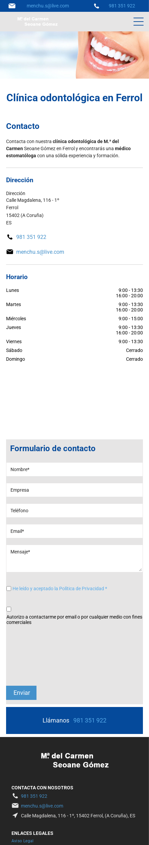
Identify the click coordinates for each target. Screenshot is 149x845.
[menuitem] (25, 787)
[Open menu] (138, 22)
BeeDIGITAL (122, 833)
